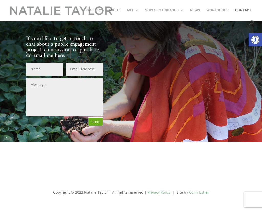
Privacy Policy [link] (159, 192)
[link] (255, 39)
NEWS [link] (195, 10)
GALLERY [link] (94, 10)
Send (95, 121)
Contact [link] (243, 10)
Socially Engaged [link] (162, 10)
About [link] (114, 10)
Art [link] (130, 10)
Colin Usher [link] (199, 192)
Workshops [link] (217, 10)
